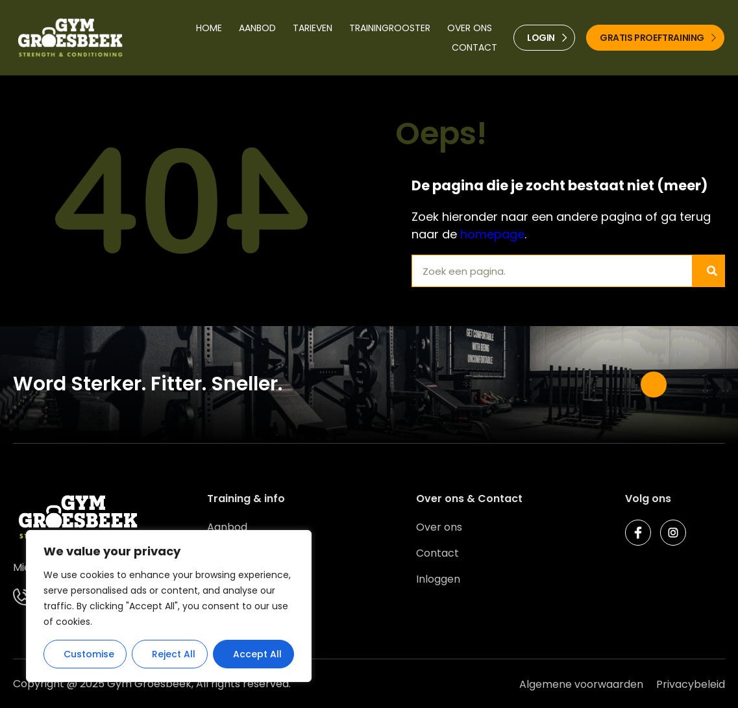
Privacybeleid (690, 684)
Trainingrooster (389, 27)
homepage (492, 234)
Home (209, 27)
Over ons (469, 27)
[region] (169, 606)
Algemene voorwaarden (581, 684)
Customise (89, 654)
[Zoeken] (708, 270)
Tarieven (312, 27)
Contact (474, 47)
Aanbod (257, 27)
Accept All (257, 654)
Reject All (173, 654)
